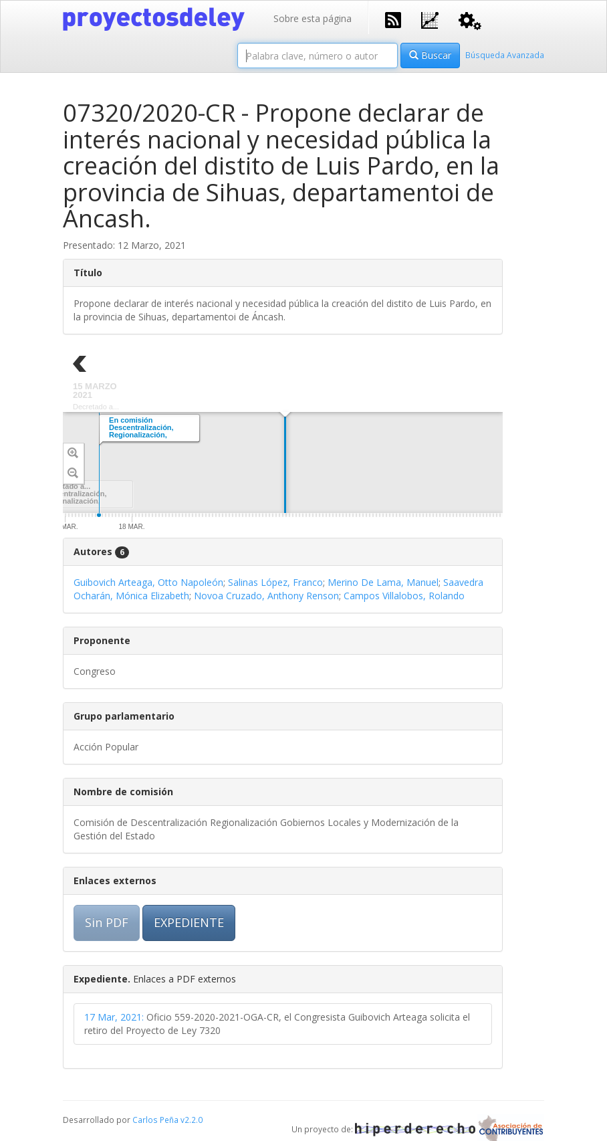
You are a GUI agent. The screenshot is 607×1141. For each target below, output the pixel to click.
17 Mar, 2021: (114, 1017)
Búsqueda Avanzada (504, 54)
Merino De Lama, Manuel (383, 582)
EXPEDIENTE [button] (189, 922)
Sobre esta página (312, 18)
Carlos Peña (155, 1119)
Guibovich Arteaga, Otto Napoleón (148, 582)
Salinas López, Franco (275, 582)
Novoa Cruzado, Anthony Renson (266, 595)
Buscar (430, 55)
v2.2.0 (191, 1119)
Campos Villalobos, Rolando (404, 595)
